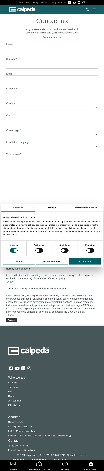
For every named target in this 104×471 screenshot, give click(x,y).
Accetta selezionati (52, 261)
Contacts (13, 469)
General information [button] (52, 37)
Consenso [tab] (18, 208)
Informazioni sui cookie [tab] (85, 208)
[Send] (11, 320)
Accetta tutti (85, 261)
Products (65, 469)
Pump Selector (91, 469)
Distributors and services (39, 469)
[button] (94, 9)
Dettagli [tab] (52, 208)
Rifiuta (19, 261)
